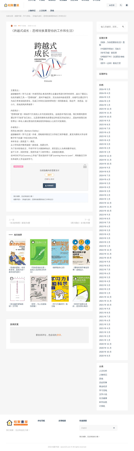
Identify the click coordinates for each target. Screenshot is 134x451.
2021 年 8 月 (104, 312)
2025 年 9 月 (104, 120)
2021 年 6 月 (104, 320)
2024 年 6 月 (104, 179)
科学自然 (103, 402)
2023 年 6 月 (104, 226)
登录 (59, 335)
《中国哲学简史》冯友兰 (110, 49)
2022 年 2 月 (104, 289)
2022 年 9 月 (104, 261)
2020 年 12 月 (105, 344)
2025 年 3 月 (104, 144)
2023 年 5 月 (104, 230)
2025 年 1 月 (104, 152)
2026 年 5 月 (104, 89)
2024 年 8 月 (104, 171)
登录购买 (49, 185)
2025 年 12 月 (105, 109)
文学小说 (103, 394)
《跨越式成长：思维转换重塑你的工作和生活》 (37, 199)
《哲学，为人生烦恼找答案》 (38, 305)
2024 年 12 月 (105, 156)
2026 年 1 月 (104, 105)
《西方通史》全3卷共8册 (80, 223)
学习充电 (26, 16)
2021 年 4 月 (104, 328)
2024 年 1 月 (104, 199)
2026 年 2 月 (104, 101)
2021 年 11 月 (105, 301)
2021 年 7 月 (104, 316)
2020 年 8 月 (104, 355)
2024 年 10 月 (105, 163)
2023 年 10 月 (105, 211)
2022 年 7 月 (104, 269)
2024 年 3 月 (104, 191)
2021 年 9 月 (104, 308)
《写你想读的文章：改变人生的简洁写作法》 (38, 269)
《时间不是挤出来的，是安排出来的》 (81, 305)
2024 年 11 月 (105, 160)
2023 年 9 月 (104, 214)
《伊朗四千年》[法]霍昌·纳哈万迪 (111, 57)
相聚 (14, 26)
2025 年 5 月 (104, 136)
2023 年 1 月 (104, 246)
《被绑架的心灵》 (58, 267)
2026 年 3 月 (104, 97)
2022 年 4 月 (104, 281)
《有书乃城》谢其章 (108, 52)
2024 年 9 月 (104, 167)
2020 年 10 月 (105, 352)
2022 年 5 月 (104, 277)
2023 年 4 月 (104, 234)
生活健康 (103, 398)
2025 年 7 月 (104, 128)
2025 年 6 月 (104, 132)
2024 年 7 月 (104, 175)
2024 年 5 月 (104, 183)
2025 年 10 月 (105, 116)
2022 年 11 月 (105, 254)
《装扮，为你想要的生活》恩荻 (112, 43)
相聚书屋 (18, 16)
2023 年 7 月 (104, 222)
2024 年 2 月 (104, 195)
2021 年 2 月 (104, 336)
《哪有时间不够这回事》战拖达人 (81, 268)
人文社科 (43, 10)
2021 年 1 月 (104, 340)
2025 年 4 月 (104, 140)
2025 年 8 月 (104, 124)
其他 (52, 10)
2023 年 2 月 (104, 242)
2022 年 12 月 (105, 250)
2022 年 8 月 (104, 265)
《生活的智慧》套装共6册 (19, 223)
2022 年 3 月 (104, 285)
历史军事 (103, 382)
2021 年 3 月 (104, 332)
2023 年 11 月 (105, 207)
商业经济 (103, 386)
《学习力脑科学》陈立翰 (59, 305)
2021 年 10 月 (105, 305)
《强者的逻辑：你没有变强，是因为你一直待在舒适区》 (17, 269)
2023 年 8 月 (104, 218)
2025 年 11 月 (105, 113)
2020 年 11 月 (105, 348)
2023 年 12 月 (105, 203)
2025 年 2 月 (104, 148)
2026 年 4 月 (104, 93)
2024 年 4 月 (104, 187)
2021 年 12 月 (105, 297)
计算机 (102, 406)
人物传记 (32, 10)
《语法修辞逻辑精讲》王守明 (16, 305)
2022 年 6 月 (104, 273)
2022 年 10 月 (105, 258)
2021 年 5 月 (104, 324)
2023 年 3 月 (104, 238)
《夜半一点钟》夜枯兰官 (110, 63)
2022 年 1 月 (104, 293)
